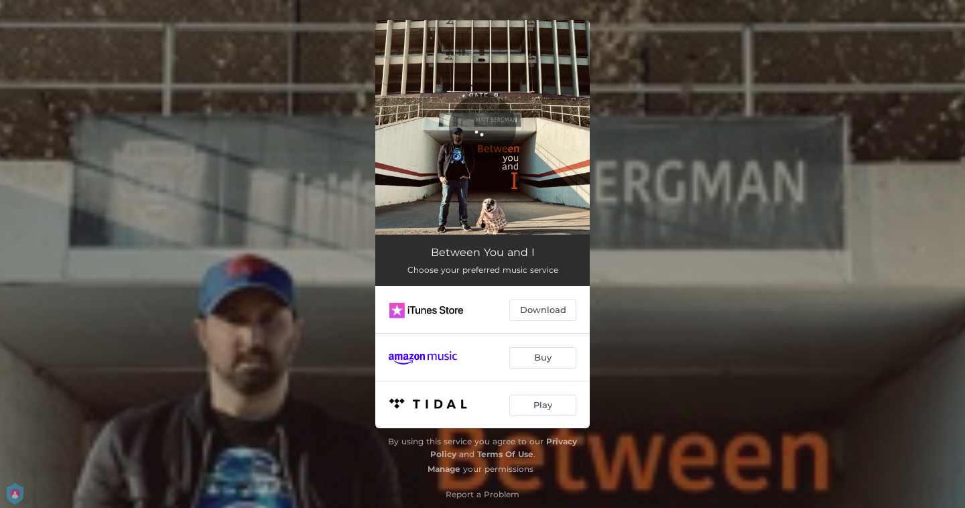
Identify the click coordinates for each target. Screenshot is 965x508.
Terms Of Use (505, 454)
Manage (444, 469)
